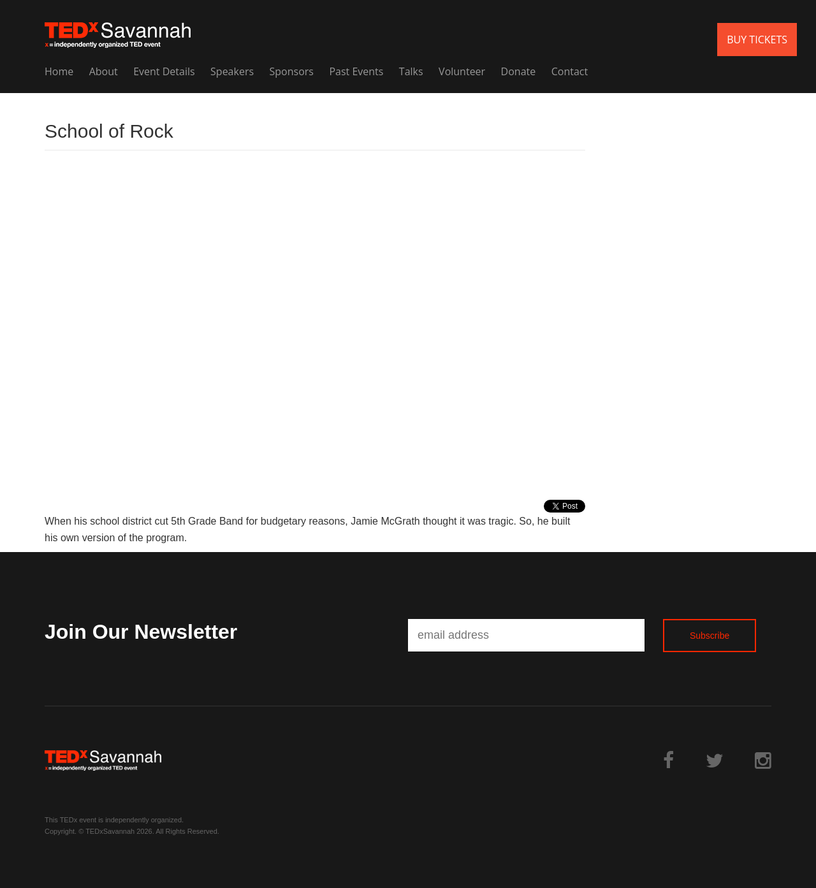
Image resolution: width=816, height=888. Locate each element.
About (103, 71)
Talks (411, 71)
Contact (569, 71)
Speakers (232, 71)
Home (59, 71)
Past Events (356, 71)
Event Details (163, 71)
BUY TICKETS (757, 40)
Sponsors (292, 71)
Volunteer (462, 71)
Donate (518, 71)
